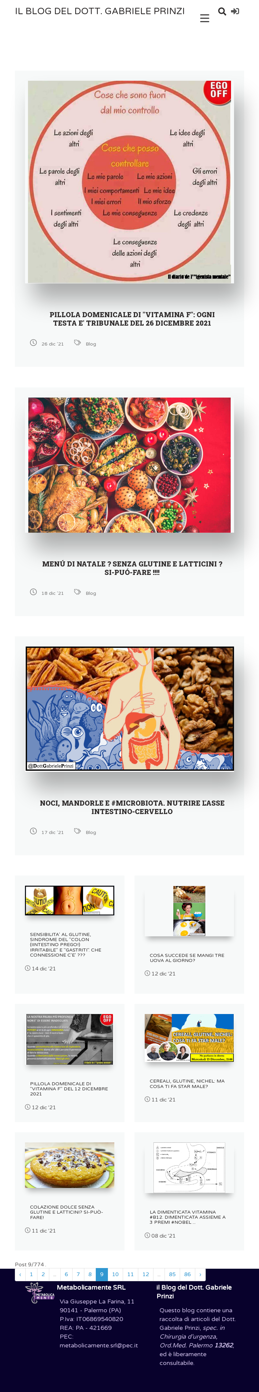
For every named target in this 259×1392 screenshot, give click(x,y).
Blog (91, 344)
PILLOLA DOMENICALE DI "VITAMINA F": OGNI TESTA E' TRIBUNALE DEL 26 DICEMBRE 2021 (132, 318)
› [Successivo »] (200, 1274)
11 (130, 1274)
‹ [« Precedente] (20, 1274)
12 (145, 1274)
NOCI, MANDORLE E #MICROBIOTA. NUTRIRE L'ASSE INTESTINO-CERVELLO (132, 807)
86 (187, 1274)
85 (172, 1274)
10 (115, 1274)
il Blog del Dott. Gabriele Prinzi (100, 11)
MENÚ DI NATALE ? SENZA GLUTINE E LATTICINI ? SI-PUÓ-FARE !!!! (132, 568)
